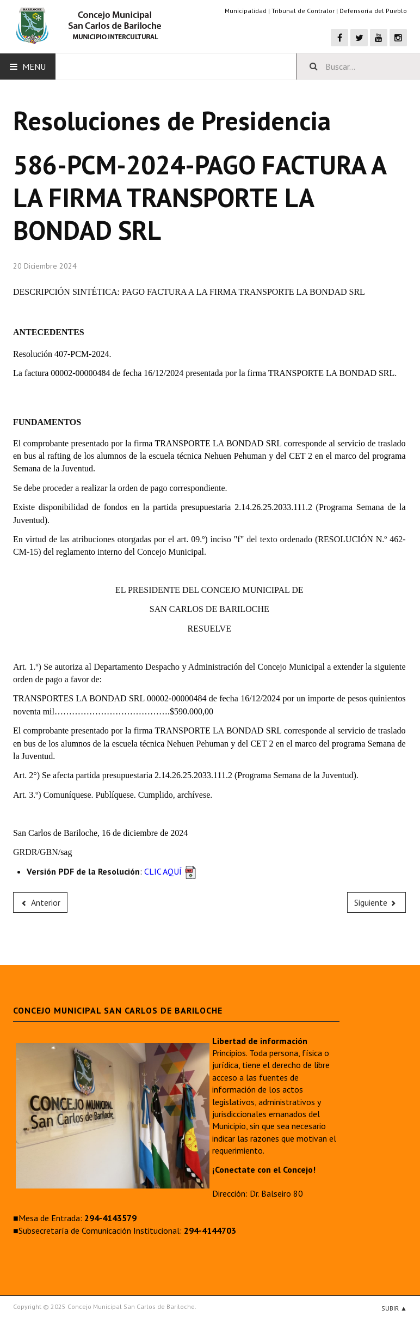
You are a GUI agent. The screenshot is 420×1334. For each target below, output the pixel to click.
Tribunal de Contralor (303, 11)
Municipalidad (246, 11)
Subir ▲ (394, 1308)
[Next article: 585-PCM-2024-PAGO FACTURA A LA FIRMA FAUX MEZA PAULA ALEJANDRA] (376, 902)
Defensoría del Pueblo (373, 11)
